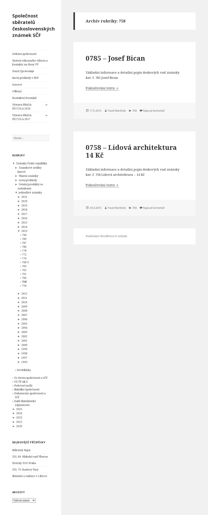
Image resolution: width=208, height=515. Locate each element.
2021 (24, 197)
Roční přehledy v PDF (25, 78)
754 (24, 285)
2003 (24, 332)
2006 (24, 319)
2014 (24, 227)
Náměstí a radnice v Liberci (29, 476)
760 (24, 278)
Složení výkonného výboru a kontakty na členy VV (30, 62)
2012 (24, 293)
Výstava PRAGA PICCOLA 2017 (21, 117)
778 (24, 250)
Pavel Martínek (117, 111)
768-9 (25, 262)
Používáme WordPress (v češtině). (107, 236)
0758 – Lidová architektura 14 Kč (131, 151)
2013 (24, 231)
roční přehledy (28, 180)
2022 (19, 422)
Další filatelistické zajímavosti (25, 403)
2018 (24, 209)
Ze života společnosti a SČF (31, 378)
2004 (24, 328)
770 (24, 258)
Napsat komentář (154, 111)
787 (24, 243)
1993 (24, 362)
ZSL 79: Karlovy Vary (25, 469)
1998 (24, 353)
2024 (19, 413)
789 (24, 239)
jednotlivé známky (30, 192)
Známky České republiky (31, 163)
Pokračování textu (102, 88)
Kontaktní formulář (24, 98)
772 (24, 254)
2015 (24, 222)
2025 (19, 409)
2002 (24, 336)
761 (24, 274)
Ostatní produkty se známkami (30, 186)
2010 (24, 302)
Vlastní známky (28, 176)
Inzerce (17, 84)
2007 (24, 315)
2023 (19, 417)
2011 (24, 298)
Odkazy (17, 91)
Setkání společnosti (24, 54)
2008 (24, 310)
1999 (24, 349)
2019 (24, 205)
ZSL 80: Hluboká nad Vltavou (30, 456)
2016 (24, 218)
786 (24, 247)
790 (24, 235)
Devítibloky (24, 370)
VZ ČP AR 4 (21, 381)
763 (24, 266)
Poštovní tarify (23, 385)
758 (24, 282)
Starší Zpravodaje (23, 71)
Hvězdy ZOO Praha (24, 463)
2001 (24, 340)
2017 (24, 214)
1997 (24, 358)
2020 (24, 201)
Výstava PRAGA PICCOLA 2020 (21, 106)
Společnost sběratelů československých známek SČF (33, 25)
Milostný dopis (21, 450)
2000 (24, 345)
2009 (24, 306)
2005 (24, 323)
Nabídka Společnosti (26, 389)
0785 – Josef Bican (115, 58)
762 (24, 270)
